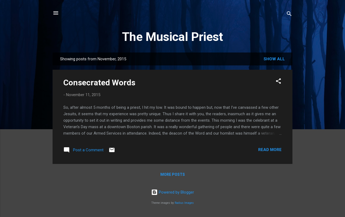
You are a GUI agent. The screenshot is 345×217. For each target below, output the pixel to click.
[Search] (289, 14)
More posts (172, 174)
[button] (278, 82)
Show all (274, 59)
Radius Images (184, 203)
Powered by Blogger (172, 192)
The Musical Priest (172, 37)
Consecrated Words (99, 82)
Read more (270, 149)
